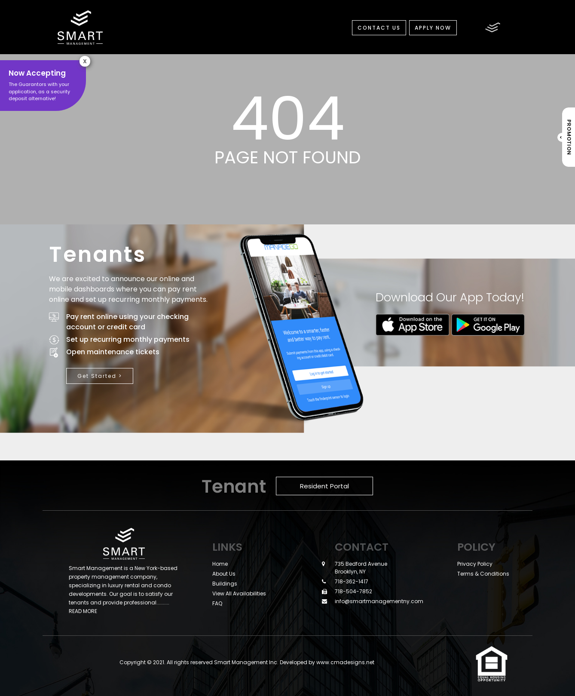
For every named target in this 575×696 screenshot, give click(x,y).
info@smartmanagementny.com (379, 601)
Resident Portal (324, 486)
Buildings (224, 583)
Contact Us (379, 27)
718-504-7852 (353, 591)
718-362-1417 (351, 581)
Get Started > (99, 376)
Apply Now (433, 27)
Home (220, 563)
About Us (224, 573)
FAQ (217, 603)
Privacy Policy (474, 563)
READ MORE (83, 611)
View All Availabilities (239, 593)
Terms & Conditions (483, 573)
